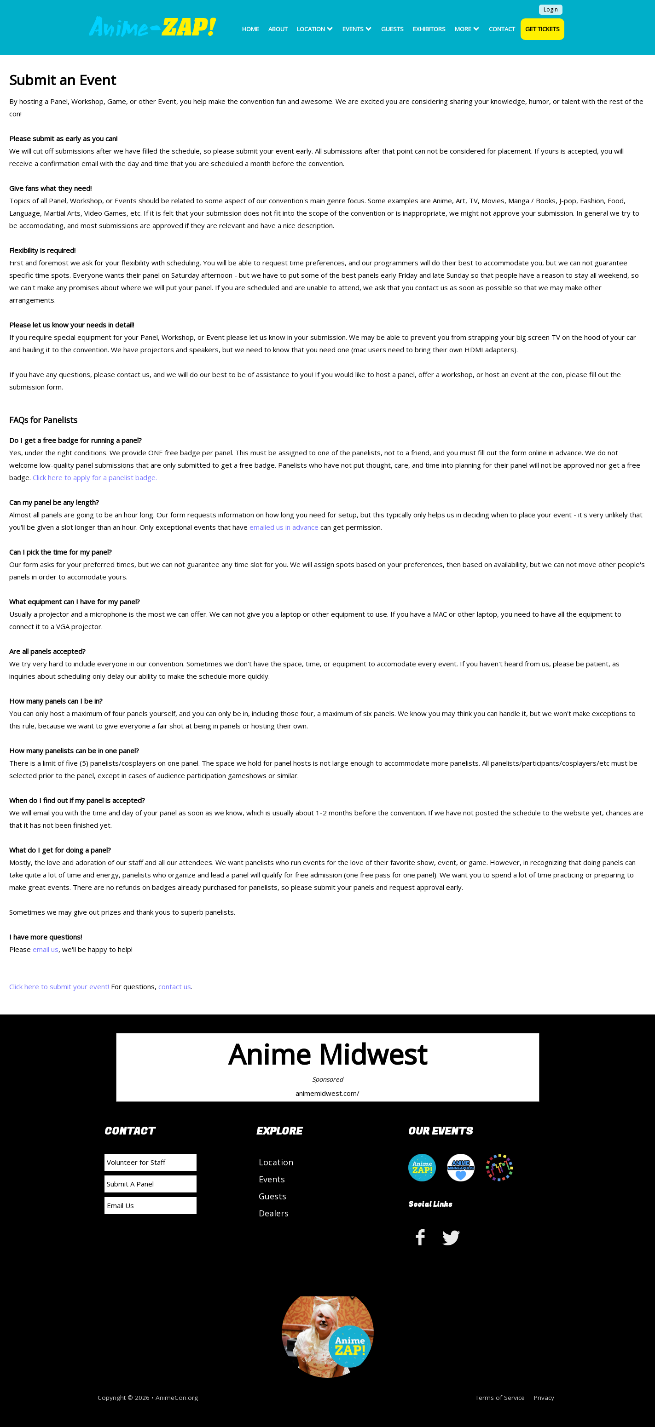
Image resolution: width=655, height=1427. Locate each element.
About (278, 29)
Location (315, 29)
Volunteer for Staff (136, 1162)
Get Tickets (542, 29)
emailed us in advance (284, 527)
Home (250, 29)
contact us (174, 986)
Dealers (274, 1213)
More (467, 29)
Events (356, 29)
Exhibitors (429, 29)
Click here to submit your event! (59, 986)
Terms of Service (500, 1397)
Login (551, 9)
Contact (502, 29)
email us (45, 949)
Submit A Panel (130, 1183)
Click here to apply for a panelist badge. (95, 477)
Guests (392, 29)
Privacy (544, 1397)
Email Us (120, 1205)
